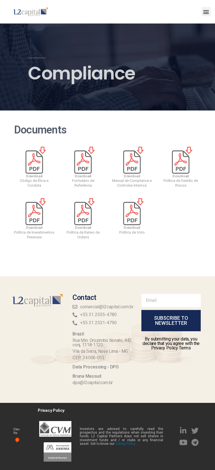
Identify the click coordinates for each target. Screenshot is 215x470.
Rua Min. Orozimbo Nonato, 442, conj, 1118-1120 (102, 342)
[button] (206, 11)
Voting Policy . (126, 444)
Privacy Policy (51, 410)
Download (34, 176)
